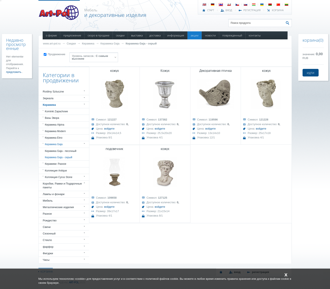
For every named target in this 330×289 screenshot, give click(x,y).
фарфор (48, 246)
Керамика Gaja (110, 43)
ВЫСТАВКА (137, 35)
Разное (47, 213)
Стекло (47, 240)
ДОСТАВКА (155, 35)
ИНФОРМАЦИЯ (175, 35)
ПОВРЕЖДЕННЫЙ (232, 35)
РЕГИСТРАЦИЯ (252, 10)
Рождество (50, 220)
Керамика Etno (53, 137)
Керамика (88, 43)
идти (310, 72)
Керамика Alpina (54, 124)
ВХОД (228, 10)
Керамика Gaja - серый (141, 43)
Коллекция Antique (56, 170)
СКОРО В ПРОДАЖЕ (98, 35)
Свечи (47, 227)
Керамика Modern (55, 131)
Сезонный (49, 233)
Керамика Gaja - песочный (60, 151)
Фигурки (48, 253)
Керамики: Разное (55, 163)
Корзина (278, 10)
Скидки (71, 43)
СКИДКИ (120, 35)
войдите (109, 128)
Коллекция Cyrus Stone (58, 177)
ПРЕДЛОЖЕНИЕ (72, 35)
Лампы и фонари (54, 194)
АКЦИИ (194, 35)
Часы (46, 259)
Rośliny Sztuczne (53, 91)
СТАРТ (210, 10)
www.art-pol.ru (52, 43)
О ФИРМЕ (51, 35)
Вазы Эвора (52, 117)
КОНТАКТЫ (255, 35)
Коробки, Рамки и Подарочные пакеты (62, 185)
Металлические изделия (58, 207)
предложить (14, 72)
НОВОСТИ (210, 35)
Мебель (48, 200)
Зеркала (48, 98)
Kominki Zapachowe (56, 111)
